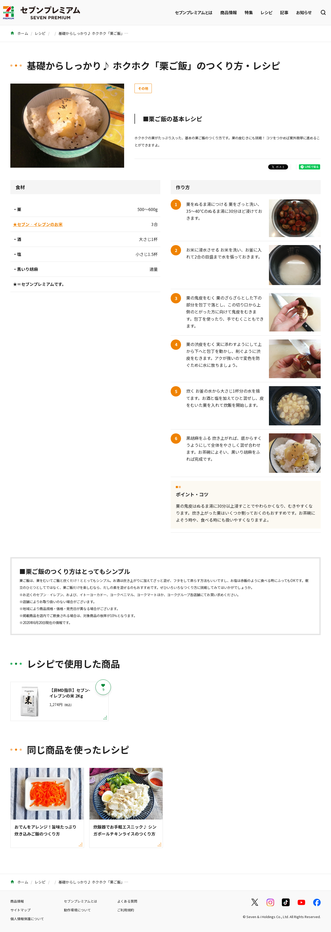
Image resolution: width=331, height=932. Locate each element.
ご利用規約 (125, 909)
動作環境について (77, 909)
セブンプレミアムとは (194, 12)
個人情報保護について (27, 918)
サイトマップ (20, 909)
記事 (284, 12)
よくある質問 (127, 901)
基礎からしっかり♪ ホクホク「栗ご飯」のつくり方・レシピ (107, 33)
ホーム (19, 33)
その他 (143, 88)
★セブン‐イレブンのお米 (38, 224)
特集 (249, 12)
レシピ (266, 12)
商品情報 (228, 12)
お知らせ (304, 12)
